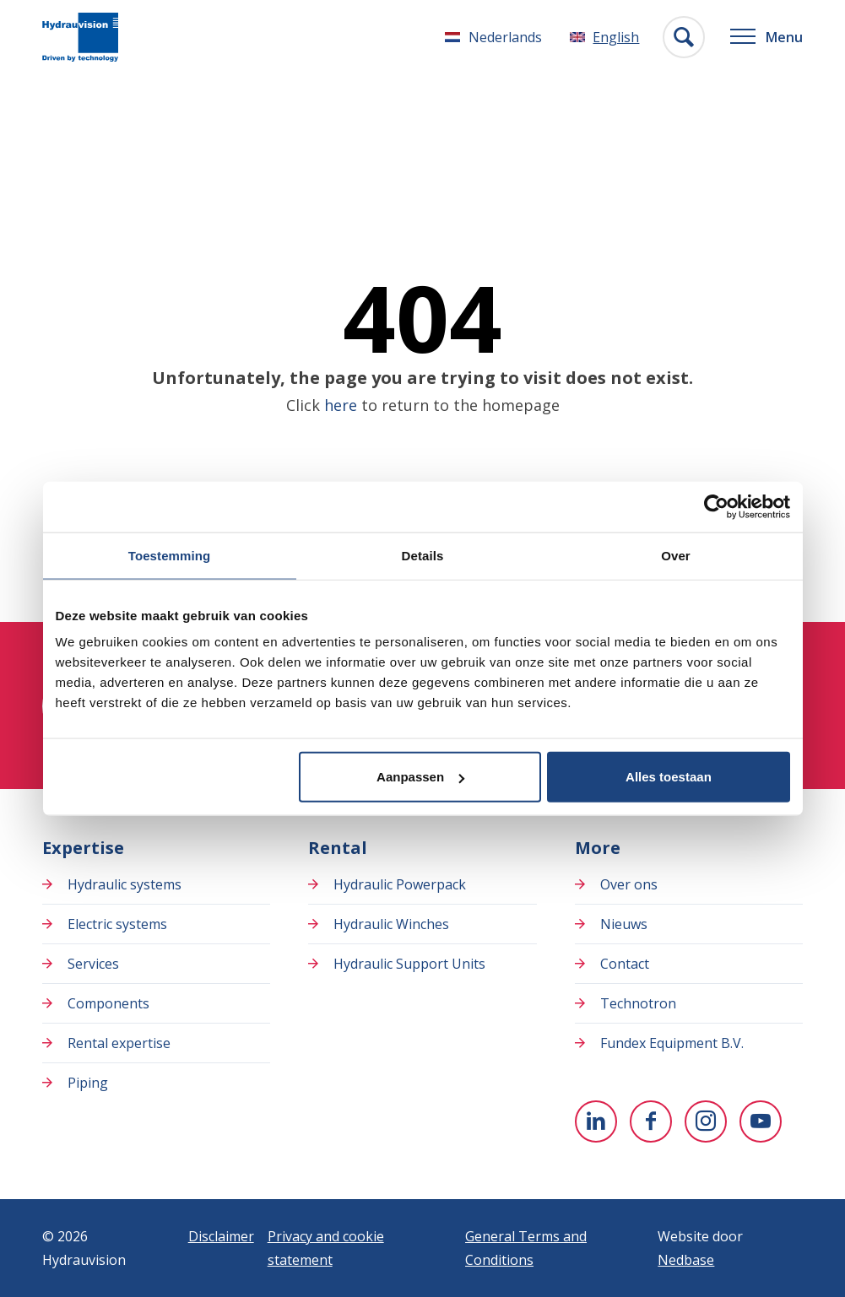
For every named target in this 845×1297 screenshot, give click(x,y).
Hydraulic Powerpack (399, 884)
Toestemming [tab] (169, 555)
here (340, 405)
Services (93, 963)
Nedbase (686, 1260)
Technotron (638, 1003)
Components (108, 1003)
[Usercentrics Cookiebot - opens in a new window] (716, 506)
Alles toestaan (669, 777)
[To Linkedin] (596, 1121)
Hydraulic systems (124, 884)
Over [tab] (676, 555)
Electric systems (117, 924)
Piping (88, 1082)
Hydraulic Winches (391, 924)
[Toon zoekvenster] (684, 37)
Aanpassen (420, 777)
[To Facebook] (651, 1121)
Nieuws (623, 924)
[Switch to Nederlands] (493, 37)
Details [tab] (423, 555)
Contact (624, 963)
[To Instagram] (706, 1121)
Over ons (629, 884)
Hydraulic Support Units (409, 963)
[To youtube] (760, 1121)
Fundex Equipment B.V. (672, 1043)
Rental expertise (119, 1043)
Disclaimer (221, 1236)
